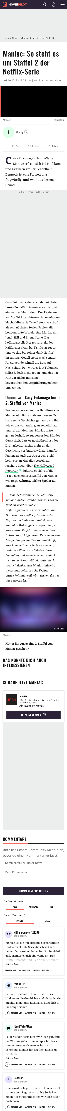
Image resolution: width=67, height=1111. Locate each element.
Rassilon (18, 1086)
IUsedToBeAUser (23, 1035)
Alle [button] (15, 906)
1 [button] (7, 1073)
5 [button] (7, 1021)
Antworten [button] (24, 970)
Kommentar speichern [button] (33, 891)
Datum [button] (19, 920)
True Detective (39, 322)
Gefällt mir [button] (10, 970)
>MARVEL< (19, 984)
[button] (33, 146)
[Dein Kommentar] (33, 876)
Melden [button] (45, 970)
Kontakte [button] (33, 906)
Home (6, 38)
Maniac (47, 332)
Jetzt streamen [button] (33, 715)
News (15, 38)
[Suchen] (44, 4)
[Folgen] (26, 132)
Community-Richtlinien (45, 850)
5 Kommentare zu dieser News (22, 863)
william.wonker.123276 (26, 932)
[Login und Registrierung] (53, 4)
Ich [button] (52, 906)
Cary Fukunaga (15, 302)
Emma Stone (34, 337)
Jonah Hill (12, 337)
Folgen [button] (36, 970)
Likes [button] (47, 920)
